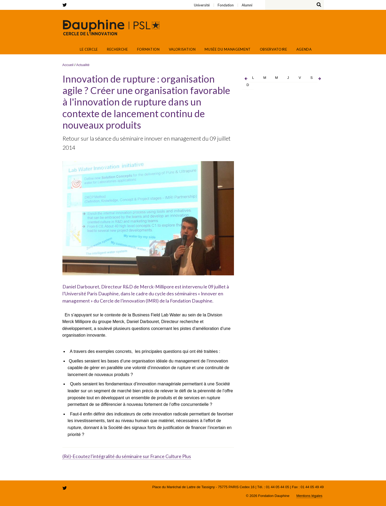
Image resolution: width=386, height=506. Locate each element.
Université (86, 1)
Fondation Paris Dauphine (298, 27)
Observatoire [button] (273, 49)
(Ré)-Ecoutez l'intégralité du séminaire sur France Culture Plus (126, 456)
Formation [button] (148, 49)
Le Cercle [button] (89, 49)
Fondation (89, 1)
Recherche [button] (117, 49)
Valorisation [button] (182, 49)
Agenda (304, 49)
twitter (65, 5)
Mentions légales (309, 496)
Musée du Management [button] (227, 49)
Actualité (83, 65)
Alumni (93, 1)
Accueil (70, 49)
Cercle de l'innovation (111, 27)
